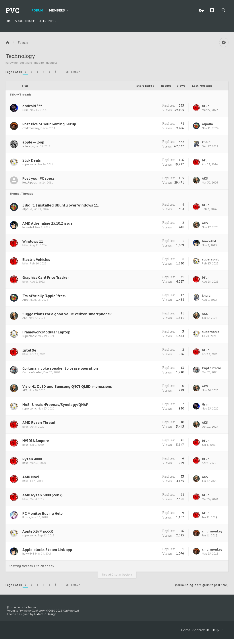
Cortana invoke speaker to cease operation (60, 368)
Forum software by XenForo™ (43, 610)
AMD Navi (30, 477)
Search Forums (25, 21)
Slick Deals (31, 160)
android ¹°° (32, 106)
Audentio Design (45, 614)
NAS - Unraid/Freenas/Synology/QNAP (55, 404)
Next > (75, 71)
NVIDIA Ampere (35, 440)
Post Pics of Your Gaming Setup (49, 124)
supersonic (29, 164)
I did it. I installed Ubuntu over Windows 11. (60, 205)
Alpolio (207, 124)
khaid (206, 142)
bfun (205, 106)
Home (185, 630)
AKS (205, 178)
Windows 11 (32, 241)
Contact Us (200, 630)
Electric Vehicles (36, 259)
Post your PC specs (38, 178)
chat (9, 21)
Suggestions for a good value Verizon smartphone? (67, 314)
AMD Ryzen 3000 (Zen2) (42, 495)
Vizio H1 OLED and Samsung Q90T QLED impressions (67, 386)
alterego (28, 146)
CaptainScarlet (32, 372)
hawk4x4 (28, 227)
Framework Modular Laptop (46, 332)
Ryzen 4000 (32, 459)
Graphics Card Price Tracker (45, 277)
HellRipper (29, 182)
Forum (37, 10)
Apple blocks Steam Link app (47, 549)
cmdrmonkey (30, 128)
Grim (25, 110)
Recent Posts (47, 21)
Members (57, 10)
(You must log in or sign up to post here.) (201, 585)
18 (67, 71)
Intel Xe (29, 350)
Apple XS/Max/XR (37, 531)
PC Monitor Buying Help (42, 513)
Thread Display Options (117, 574)
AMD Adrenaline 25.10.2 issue (47, 223)
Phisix (26, 517)
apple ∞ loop (33, 142)
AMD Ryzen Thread (38, 422)
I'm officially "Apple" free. (44, 296)
